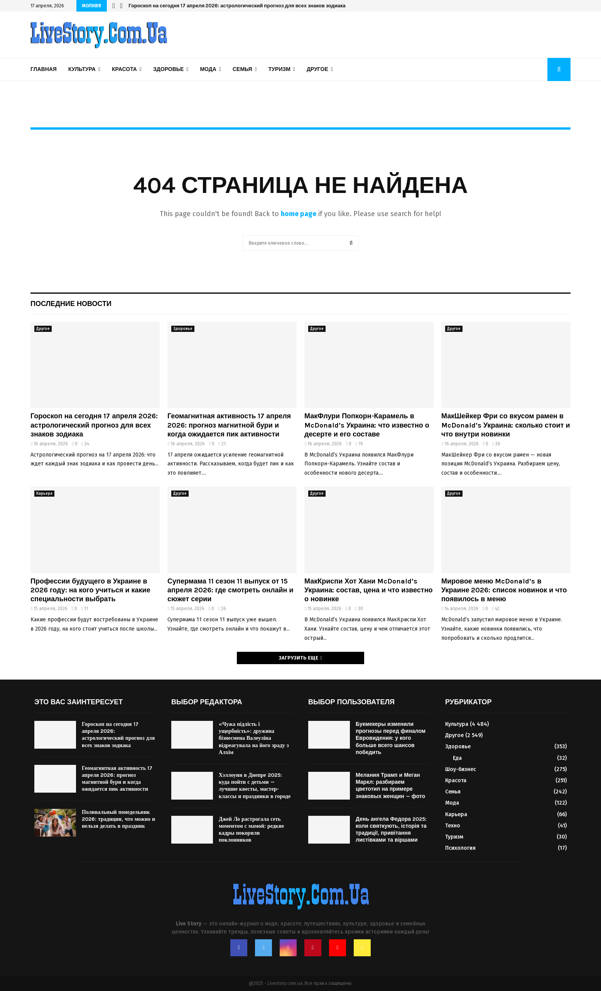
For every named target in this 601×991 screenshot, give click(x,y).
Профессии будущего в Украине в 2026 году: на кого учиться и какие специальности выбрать (90, 590)
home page (298, 214)
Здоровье (168, 69)
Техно (452, 825)
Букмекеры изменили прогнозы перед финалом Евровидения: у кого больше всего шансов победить (390, 738)
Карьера (44, 493)
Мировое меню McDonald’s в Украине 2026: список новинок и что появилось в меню (504, 590)
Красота (124, 69)
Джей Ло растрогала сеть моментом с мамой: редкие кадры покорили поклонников (251, 830)
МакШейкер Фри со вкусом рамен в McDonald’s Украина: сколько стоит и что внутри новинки (505, 425)
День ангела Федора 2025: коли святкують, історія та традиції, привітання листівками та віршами (391, 830)
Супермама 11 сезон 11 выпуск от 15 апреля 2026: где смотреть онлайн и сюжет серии (230, 590)
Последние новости (70, 303)
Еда (457, 758)
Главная (43, 69)
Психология (460, 848)
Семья (242, 69)
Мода (208, 69)
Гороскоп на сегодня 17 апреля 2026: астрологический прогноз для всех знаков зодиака (237, 5)
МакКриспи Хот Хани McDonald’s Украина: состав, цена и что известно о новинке (368, 590)
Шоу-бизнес (460, 769)
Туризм (279, 69)
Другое (317, 69)
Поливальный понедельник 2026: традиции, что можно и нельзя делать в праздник (118, 819)
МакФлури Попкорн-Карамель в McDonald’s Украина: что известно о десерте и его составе (366, 425)
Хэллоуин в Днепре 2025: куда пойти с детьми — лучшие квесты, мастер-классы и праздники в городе (254, 786)
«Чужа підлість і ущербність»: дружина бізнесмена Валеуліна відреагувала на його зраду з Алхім (254, 738)
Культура (82, 69)
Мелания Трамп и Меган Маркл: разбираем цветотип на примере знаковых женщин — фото (390, 786)
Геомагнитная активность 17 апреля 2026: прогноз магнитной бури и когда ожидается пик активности (229, 425)
